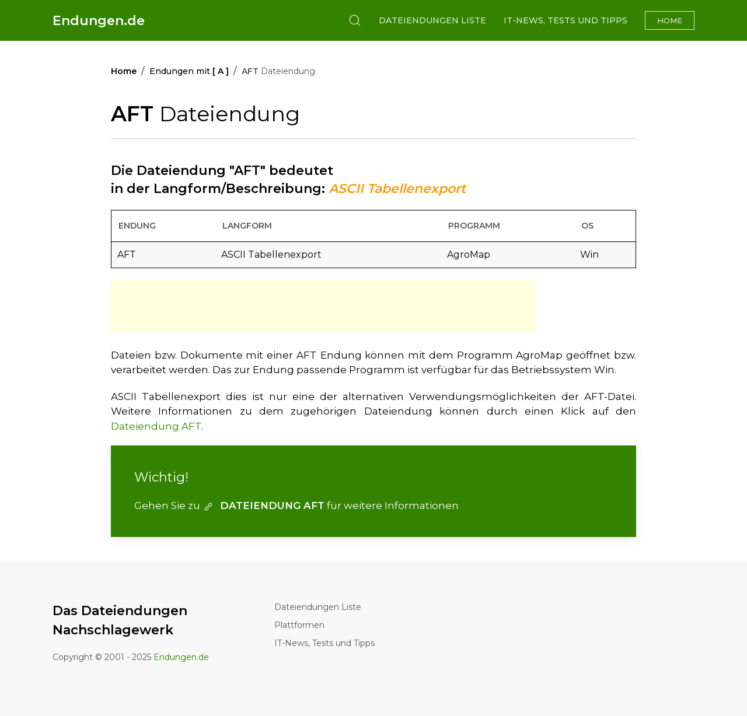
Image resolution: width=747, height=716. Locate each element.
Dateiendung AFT (156, 426)
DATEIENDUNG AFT (263, 505)
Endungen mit (189, 71)
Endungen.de (99, 21)
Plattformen (299, 625)
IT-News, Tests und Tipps (565, 20)
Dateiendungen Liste (432, 20)
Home (669, 20)
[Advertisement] (323, 306)
